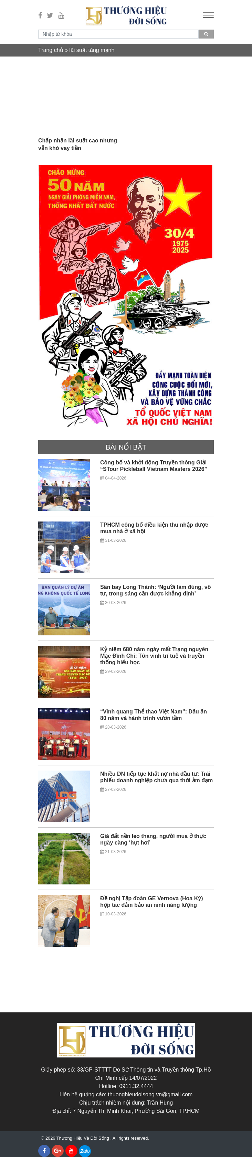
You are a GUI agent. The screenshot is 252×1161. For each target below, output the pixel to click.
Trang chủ (50, 50)
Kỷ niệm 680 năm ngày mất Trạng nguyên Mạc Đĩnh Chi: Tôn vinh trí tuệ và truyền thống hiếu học (154, 659)
